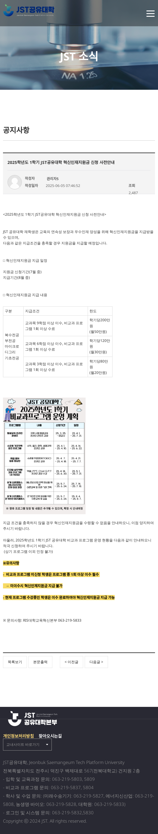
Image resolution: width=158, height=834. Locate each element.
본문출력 (40, 661)
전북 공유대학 (30, 10)
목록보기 (15, 661)
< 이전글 (71, 661)
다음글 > (96, 661)
